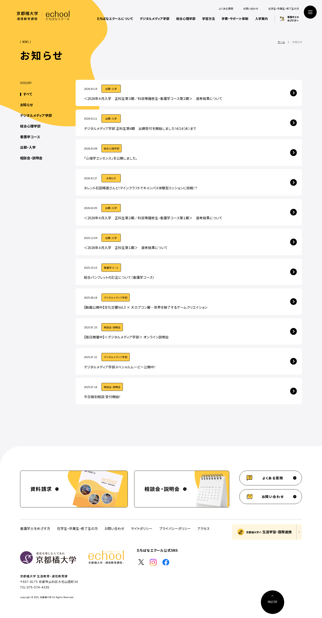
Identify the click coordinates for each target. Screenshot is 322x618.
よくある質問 (226, 8)
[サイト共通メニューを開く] (310, 12)
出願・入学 (28, 147)
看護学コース (30, 136)
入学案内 (261, 18)
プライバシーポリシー (175, 528)
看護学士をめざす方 (35, 528)
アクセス (203, 528)
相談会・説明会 (31, 158)
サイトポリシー (141, 528)
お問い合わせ (250, 8)
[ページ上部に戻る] (272, 602)
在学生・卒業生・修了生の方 (283, 8)
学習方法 (208, 18)
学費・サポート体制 (235, 18)
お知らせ (26, 104)
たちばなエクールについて (115, 18)
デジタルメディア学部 (154, 18)
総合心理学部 (186, 18)
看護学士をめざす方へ (293, 18)
